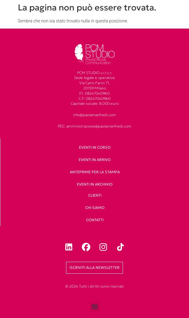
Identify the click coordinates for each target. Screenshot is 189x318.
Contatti (95, 220)
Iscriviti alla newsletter (94, 267)
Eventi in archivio (94, 184)
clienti (94, 195)
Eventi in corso (95, 147)
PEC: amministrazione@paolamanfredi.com (94, 126)
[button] (94, 307)
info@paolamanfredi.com (94, 114)
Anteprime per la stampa (95, 172)
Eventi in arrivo (95, 159)
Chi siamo (94, 207)
